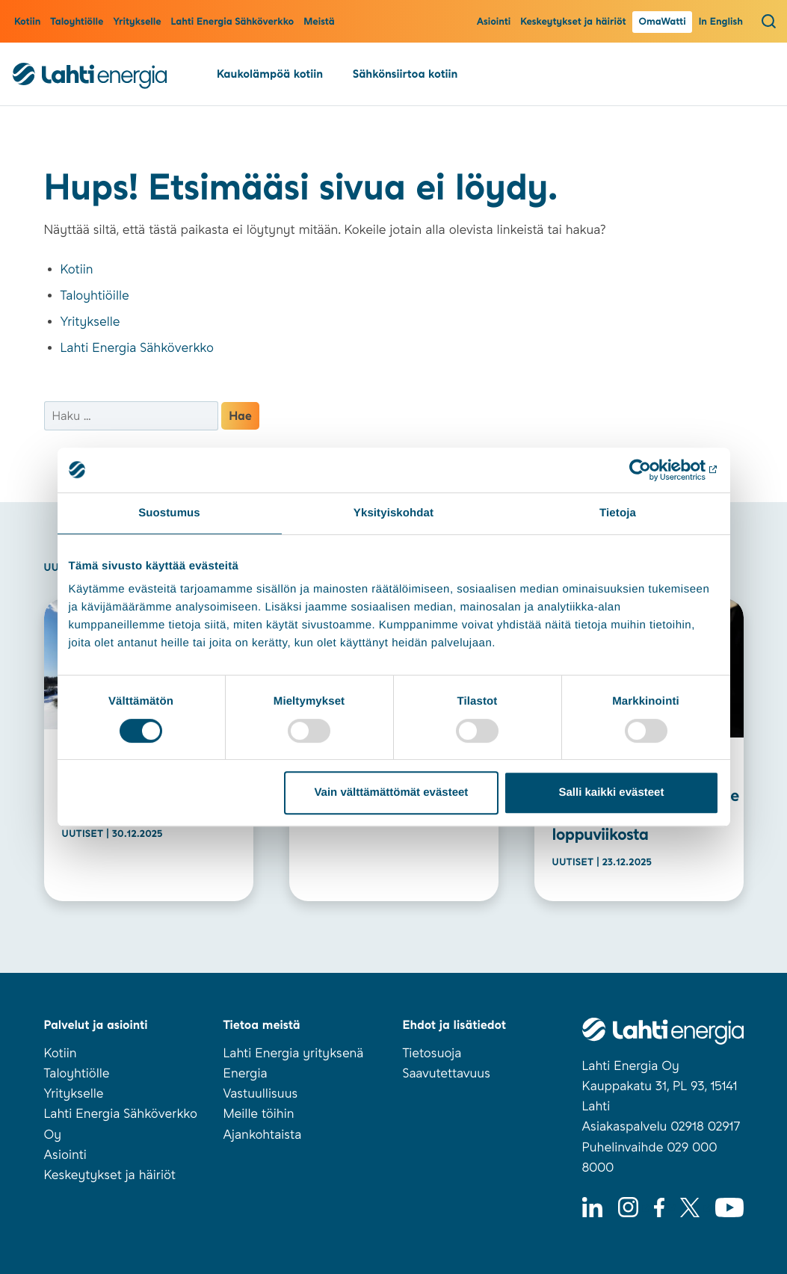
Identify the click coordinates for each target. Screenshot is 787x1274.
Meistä (318, 22)
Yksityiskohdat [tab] (393, 513)
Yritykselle (137, 22)
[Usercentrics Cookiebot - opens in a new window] (653, 470)
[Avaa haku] (768, 21)
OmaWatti (661, 22)
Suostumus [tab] (169, 513)
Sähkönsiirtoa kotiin (405, 74)
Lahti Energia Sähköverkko (232, 22)
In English (721, 22)
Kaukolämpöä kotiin (270, 74)
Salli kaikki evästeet (611, 792)
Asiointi (494, 22)
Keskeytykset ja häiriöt (573, 22)
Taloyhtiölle (76, 22)
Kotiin (27, 22)
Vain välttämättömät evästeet (391, 792)
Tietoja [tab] (617, 513)
